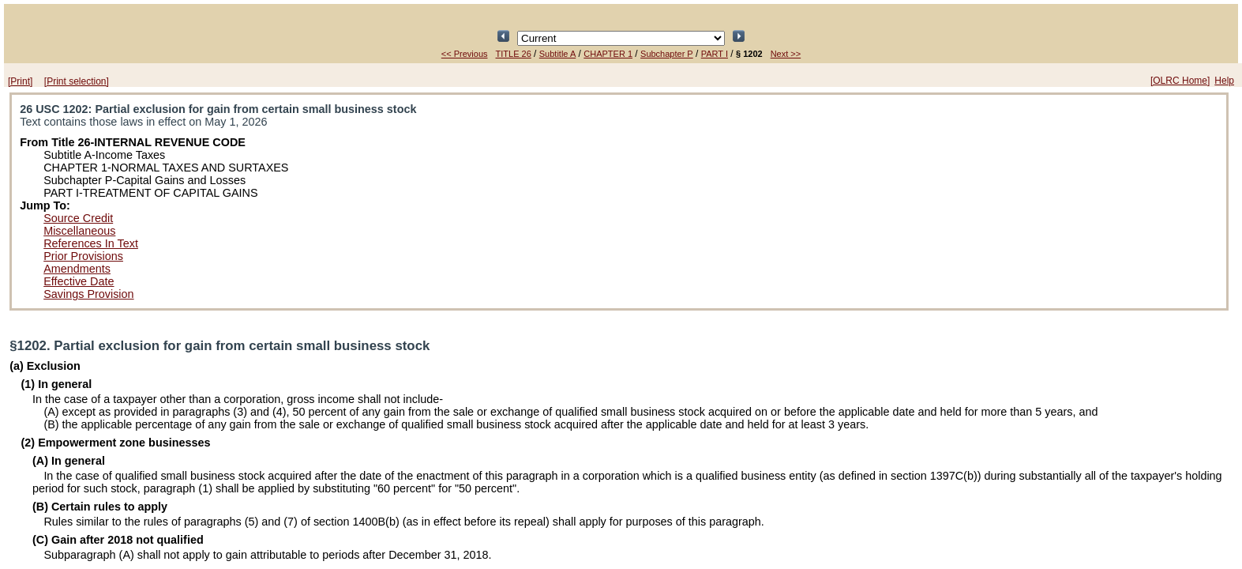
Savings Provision (88, 294)
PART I (714, 53)
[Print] (20, 81)
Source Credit (78, 218)
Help (1224, 80)
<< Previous (464, 53)
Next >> (786, 53)
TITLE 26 (513, 53)
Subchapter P (666, 53)
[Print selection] (76, 81)
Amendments (77, 268)
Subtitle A (557, 53)
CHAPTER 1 (607, 53)
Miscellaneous (79, 230)
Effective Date (78, 281)
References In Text (90, 243)
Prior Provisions (83, 256)
